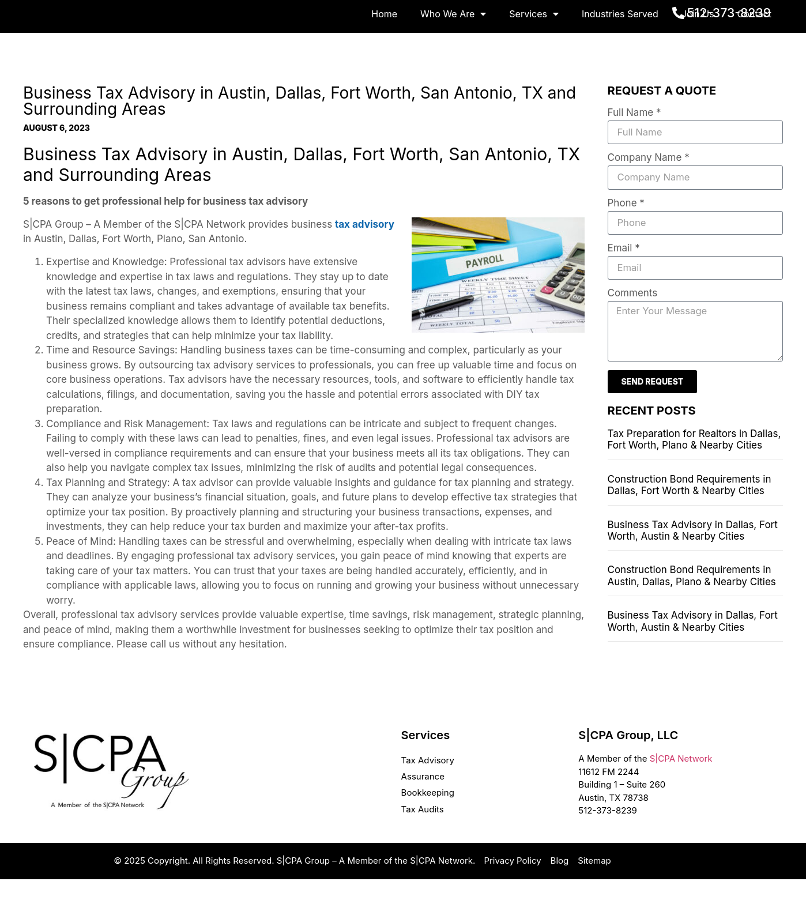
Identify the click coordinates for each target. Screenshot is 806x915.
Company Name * (649, 194)
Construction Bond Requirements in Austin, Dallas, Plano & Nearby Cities (692, 614)
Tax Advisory (427, 796)
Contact (754, 50)
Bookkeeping (427, 828)
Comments (633, 331)
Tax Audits (422, 844)
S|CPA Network (681, 794)
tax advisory (364, 260)
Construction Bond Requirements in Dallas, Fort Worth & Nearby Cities (689, 523)
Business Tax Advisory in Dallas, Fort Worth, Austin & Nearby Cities (693, 569)
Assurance (423, 812)
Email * (624, 285)
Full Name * (634, 149)
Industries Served (620, 50)
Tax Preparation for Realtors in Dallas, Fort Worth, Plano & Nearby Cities (694, 477)
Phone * (626, 240)
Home (384, 50)
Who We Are (453, 50)
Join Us (697, 50)
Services (534, 50)
